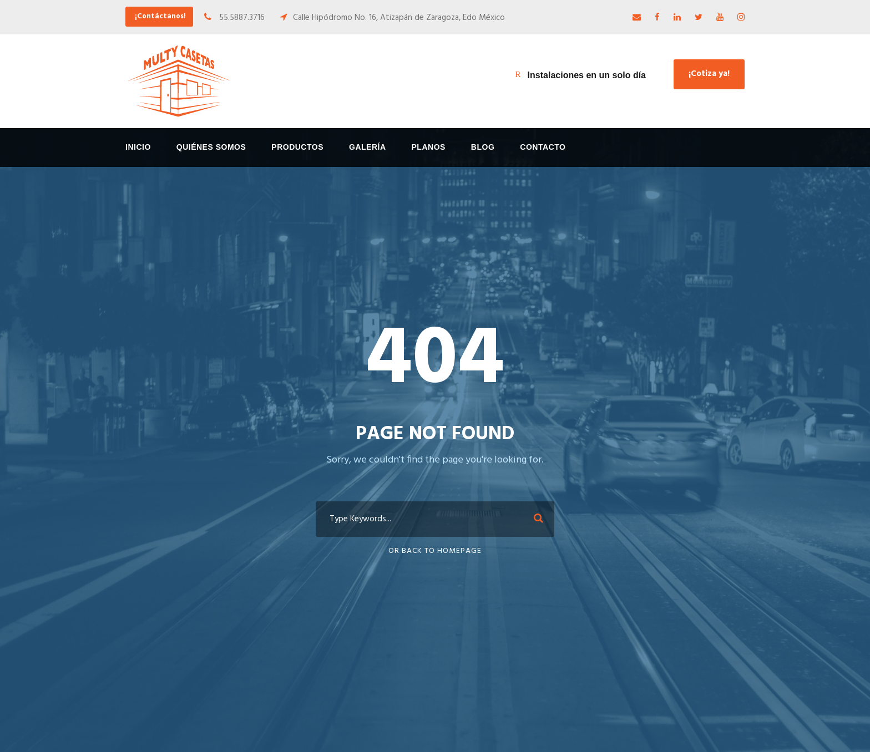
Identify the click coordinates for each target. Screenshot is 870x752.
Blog (482, 147)
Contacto (542, 147)
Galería (367, 147)
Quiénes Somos (211, 147)
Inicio (138, 147)
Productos (297, 147)
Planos (429, 147)
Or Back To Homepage (435, 551)
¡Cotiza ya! (709, 73)
